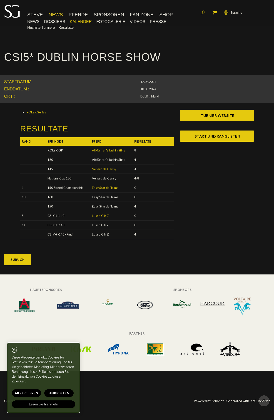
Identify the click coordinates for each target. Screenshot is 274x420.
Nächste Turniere (41, 28)
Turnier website (217, 115)
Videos (137, 21)
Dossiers (54, 21)
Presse (158, 21)
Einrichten (58, 393)
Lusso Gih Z (100, 216)
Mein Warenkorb (214, 12)
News (56, 14)
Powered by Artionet (209, 401)
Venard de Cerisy (104, 169)
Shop (166, 14)
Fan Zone (142, 14)
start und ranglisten (217, 136)
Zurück (17, 259)
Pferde (78, 14)
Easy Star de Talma (105, 188)
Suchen (203, 12)
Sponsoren (109, 14)
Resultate (66, 28)
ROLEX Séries (36, 112)
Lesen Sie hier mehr (42, 404)
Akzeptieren (26, 393)
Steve (35, 14)
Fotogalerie (110, 21)
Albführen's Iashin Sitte (108, 150)
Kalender (81, 21)
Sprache (233, 12)
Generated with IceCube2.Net (248, 401)
